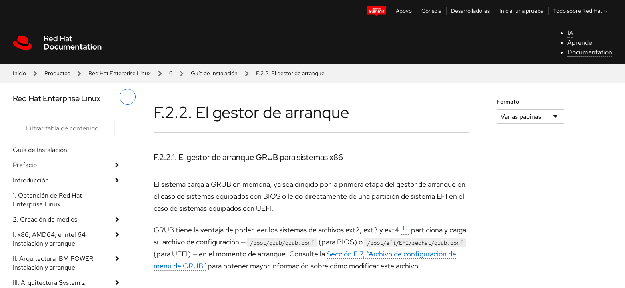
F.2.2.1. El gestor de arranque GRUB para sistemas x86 (248, 157)
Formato (508, 101)
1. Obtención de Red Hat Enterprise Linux (47, 199)
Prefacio (25, 165)
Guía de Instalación (214, 73)
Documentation (589, 52)
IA (570, 33)
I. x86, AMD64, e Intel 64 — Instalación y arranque (52, 239)
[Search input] (64, 128)
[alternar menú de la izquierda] (128, 97)
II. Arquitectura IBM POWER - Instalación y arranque (55, 263)
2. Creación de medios (45, 219)
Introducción (31, 180)
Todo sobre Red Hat (581, 10)
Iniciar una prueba (521, 10)
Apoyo (404, 10)
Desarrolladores (470, 10)
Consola (431, 10)
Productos (57, 73)
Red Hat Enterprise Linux (119, 73)
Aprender (581, 42)
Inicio (19, 73)
